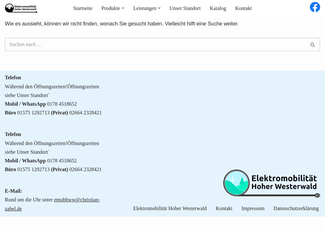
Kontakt (243, 8)
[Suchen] (155, 44)
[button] (123, 8)
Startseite (82, 8)
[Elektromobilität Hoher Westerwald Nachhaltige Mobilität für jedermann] (21, 8)
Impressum (253, 208)
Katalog (218, 8)
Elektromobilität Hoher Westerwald (170, 208)
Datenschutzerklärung (296, 208)
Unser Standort (185, 8)
